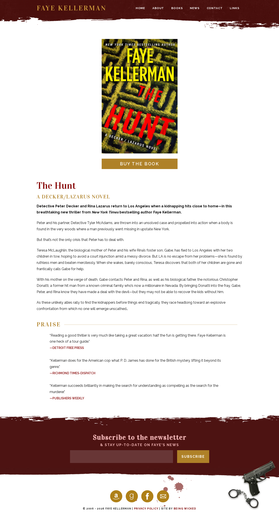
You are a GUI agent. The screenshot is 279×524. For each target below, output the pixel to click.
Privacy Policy (146, 508)
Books (177, 8)
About (158, 8)
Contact (215, 8)
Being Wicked (185, 508)
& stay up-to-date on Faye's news (140, 440)
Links (234, 8)
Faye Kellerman (71, 8)
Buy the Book (139, 163)
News (194, 8)
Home (140, 8)
